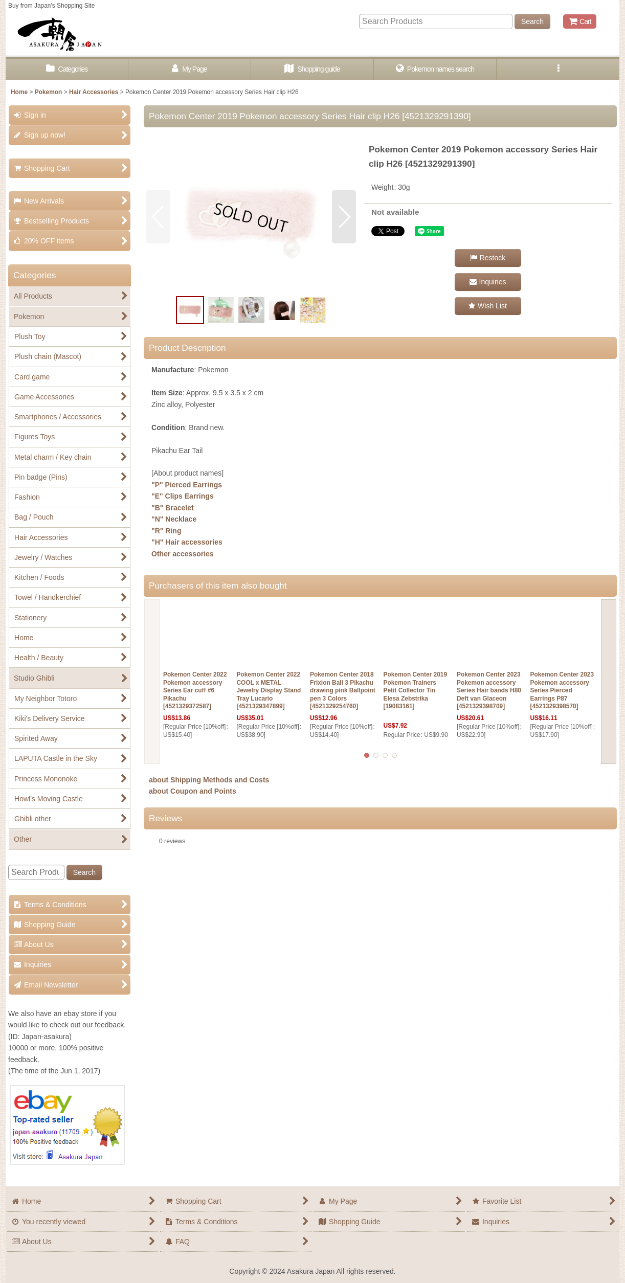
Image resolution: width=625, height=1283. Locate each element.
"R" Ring (166, 531)
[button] (558, 69)
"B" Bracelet (172, 508)
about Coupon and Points (192, 791)
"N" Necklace (173, 519)
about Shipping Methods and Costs (209, 780)
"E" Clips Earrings (182, 496)
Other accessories (182, 554)
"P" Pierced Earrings (186, 485)
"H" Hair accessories (186, 542)
